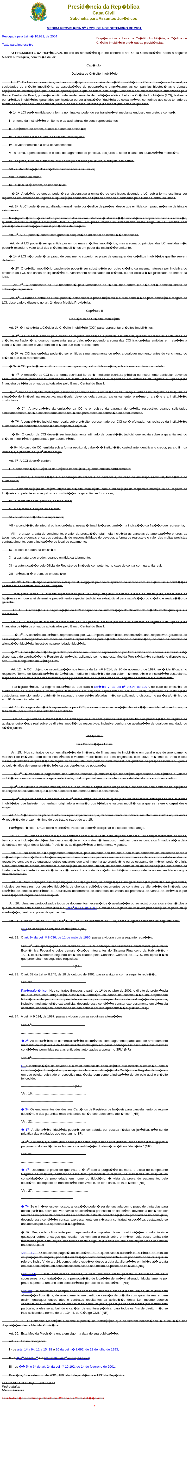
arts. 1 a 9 (25, 1349)
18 (51, 1349)
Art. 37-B (29, 1274)
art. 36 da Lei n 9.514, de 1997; (67, 1358)
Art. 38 (27, 1291)
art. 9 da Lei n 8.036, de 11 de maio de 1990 (57, 937)
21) (24, 929)
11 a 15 (41, 1349)
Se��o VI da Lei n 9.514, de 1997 (121, 687)
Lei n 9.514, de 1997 (81, 908)
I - (23, 1066)
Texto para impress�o (17, 44)
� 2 (25, 1041)
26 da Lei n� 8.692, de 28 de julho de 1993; (87, 1349)
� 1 (25, 1129)
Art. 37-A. (29, 1253)
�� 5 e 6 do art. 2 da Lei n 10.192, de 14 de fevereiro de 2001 (67, 1366)
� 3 (25, 1109)
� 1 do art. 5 (27, 1358)
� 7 (25, 1170)
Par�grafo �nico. (34, 990)
